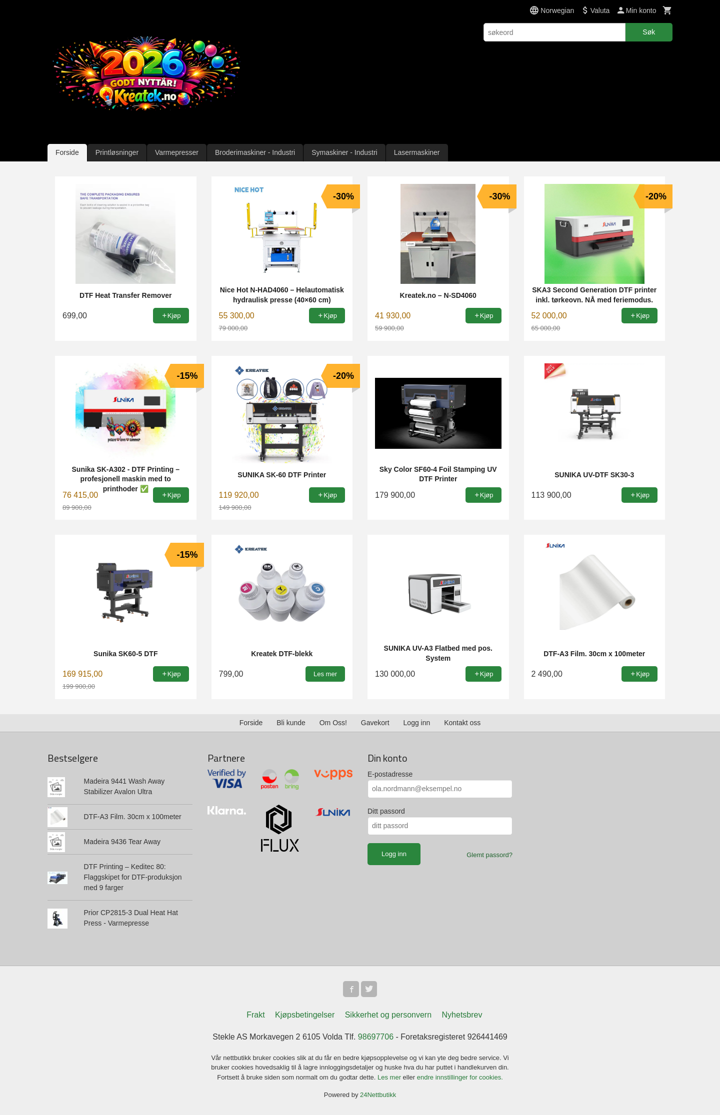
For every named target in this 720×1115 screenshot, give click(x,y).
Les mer (390, 1077)
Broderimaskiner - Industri (255, 152)
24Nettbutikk (378, 1095)
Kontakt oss (462, 723)
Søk (648, 32)
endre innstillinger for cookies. (460, 1077)
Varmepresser (176, 152)
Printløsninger (117, 152)
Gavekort (375, 723)
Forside (67, 152)
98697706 (376, 1037)
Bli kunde (291, 723)
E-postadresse (390, 774)
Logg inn (417, 723)
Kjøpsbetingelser (304, 1015)
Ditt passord (386, 811)
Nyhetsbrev (462, 1015)
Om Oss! (333, 723)
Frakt (255, 1015)
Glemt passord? (489, 855)
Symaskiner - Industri (344, 152)
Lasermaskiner (417, 152)
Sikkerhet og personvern (388, 1015)
